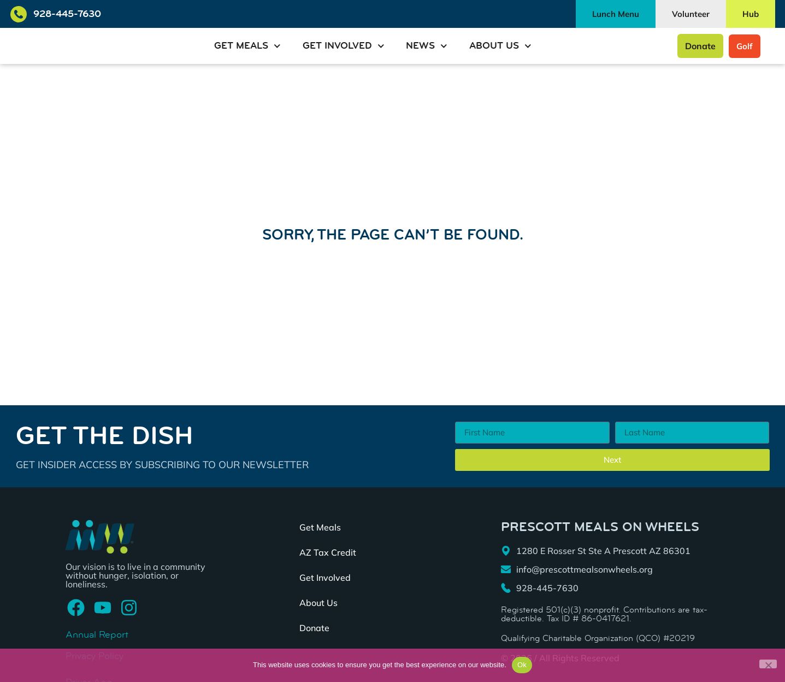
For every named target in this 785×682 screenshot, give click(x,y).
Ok (522, 665)
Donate (314, 628)
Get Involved (344, 46)
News (426, 46)
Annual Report (97, 635)
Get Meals (247, 46)
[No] (768, 664)
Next (612, 460)
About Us (500, 46)
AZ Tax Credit (327, 552)
